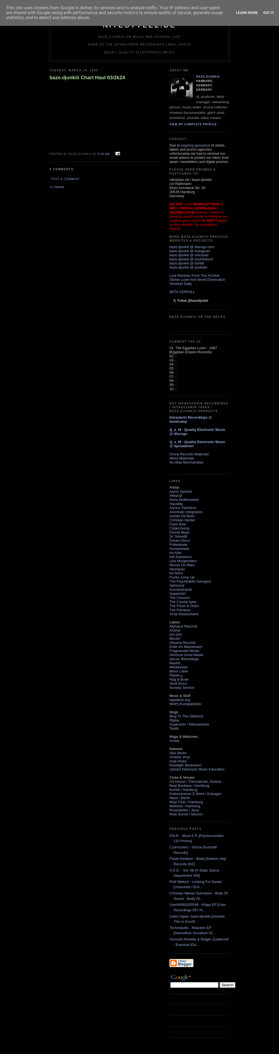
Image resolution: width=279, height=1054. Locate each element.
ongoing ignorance (195, 145)
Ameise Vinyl (179, 757)
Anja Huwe (178, 761)
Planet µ (176, 675)
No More (176, 573)
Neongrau (177, 569)
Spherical (176, 585)
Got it (268, 13)
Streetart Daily (180, 284)
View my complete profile (193, 124)
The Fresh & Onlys (184, 606)
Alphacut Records (183, 626)
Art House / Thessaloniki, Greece (195, 781)
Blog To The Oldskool (186, 716)
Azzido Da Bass (182, 516)
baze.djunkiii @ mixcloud (188, 255)
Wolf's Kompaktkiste (185, 704)
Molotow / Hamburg (184, 806)
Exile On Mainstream (185, 647)
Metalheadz (178, 667)
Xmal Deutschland (183, 614)
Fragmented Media (184, 651)
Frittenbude (178, 545)
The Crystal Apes (182, 602)
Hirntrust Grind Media (186, 655)
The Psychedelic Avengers (190, 581)
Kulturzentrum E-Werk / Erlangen (195, 794)
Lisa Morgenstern (183, 561)
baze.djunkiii (208, 76)
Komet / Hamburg (183, 790)
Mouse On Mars (182, 565)
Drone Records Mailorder (189, 454)
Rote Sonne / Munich (185, 814)
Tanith (174, 728)
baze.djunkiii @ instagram (189, 251)
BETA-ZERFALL (182, 292)
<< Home (57, 187)
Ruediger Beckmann (185, 765)
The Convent (179, 598)
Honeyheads (179, 549)
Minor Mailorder (181, 458)
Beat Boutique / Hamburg (189, 786)
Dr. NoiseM (178, 536)
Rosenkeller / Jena (184, 810)
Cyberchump (179, 528)
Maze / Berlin (179, 798)
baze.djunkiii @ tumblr (186, 263)
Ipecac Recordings (184, 659)
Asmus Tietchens (182, 508)
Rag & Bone (179, 679)
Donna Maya (179, 532)
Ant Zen (175, 634)
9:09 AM (104, 154)
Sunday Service (181, 688)
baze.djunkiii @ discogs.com (191, 247)
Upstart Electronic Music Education (197, 769)
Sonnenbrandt (180, 589)
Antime (174, 630)
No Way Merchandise (186, 462)
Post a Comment (65, 179)
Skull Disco (178, 683)
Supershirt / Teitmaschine (189, 724)
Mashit (174, 663)
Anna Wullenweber (184, 500)
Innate (174, 741)
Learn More (247, 13)
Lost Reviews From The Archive (194, 275)
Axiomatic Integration (185, 512)
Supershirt (177, 594)
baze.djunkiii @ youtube (188, 267)
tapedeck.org (179, 700)
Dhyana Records (182, 643)
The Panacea (179, 610)
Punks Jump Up (182, 577)
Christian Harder (182, 520)
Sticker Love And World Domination (197, 280)
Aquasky (176, 504)
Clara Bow (177, 524)
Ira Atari (175, 553)
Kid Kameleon (180, 557)
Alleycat (175, 496)
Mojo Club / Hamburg (186, 802)
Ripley (174, 720)
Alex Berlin (177, 753)
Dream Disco (179, 540)
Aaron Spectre (180, 491)
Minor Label (178, 671)
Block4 (174, 638)
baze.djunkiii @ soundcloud (191, 259)
